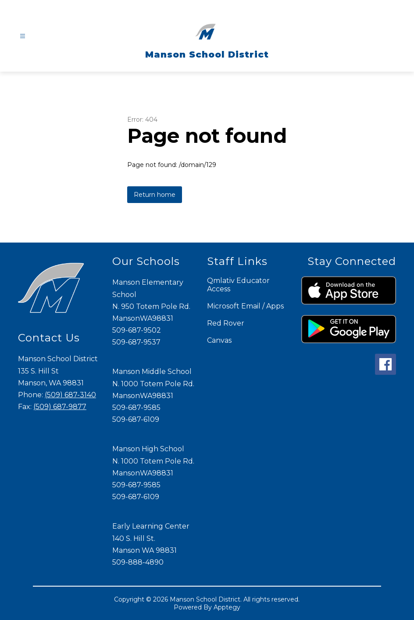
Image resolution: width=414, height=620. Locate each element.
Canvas (219, 340)
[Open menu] (23, 36)
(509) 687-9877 (59, 406)
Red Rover (225, 323)
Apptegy (227, 607)
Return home (154, 195)
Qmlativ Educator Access (238, 284)
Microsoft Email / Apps (245, 306)
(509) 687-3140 (70, 395)
